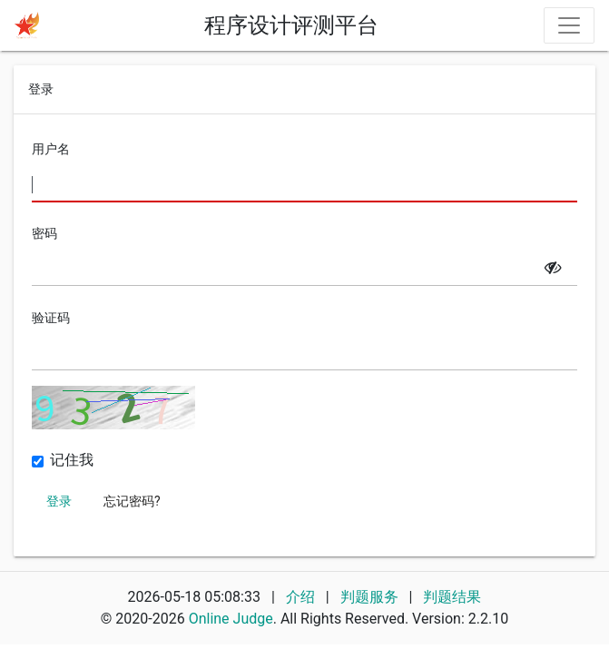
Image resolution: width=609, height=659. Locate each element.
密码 (44, 233)
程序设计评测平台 (291, 25)
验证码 (51, 317)
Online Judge (231, 618)
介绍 (300, 596)
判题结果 (452, 596)
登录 (59, 501)
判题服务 (371, 596)
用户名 (51, 149)
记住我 (71, 460)
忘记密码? (132, 501)
